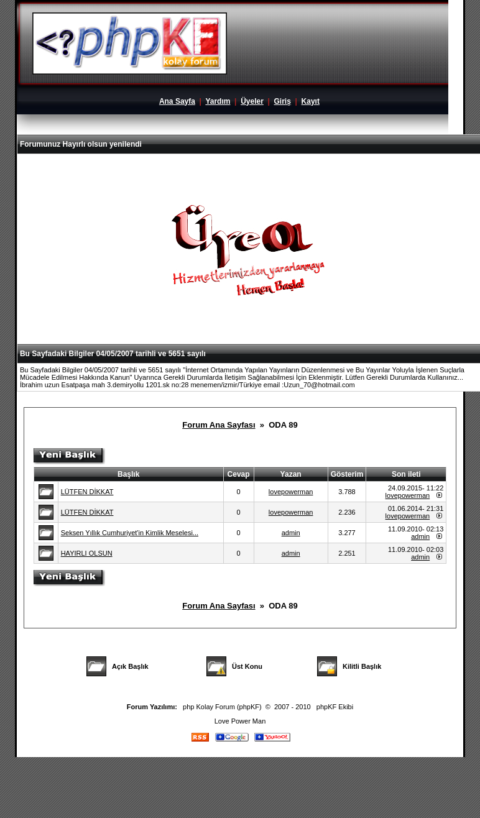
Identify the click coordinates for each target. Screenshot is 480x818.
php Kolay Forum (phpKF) (222, 706)
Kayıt (311, 101)
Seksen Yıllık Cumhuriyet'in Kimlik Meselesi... (129, 532)
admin (291, 532)
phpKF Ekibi (334, 706)
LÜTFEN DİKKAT (87, 491)
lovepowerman (291, 491)
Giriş (282, 101)
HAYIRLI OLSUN (87, 553)
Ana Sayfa (177, 101)
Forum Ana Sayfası (218, 425)
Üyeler (252, 101)
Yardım (217, 101)
